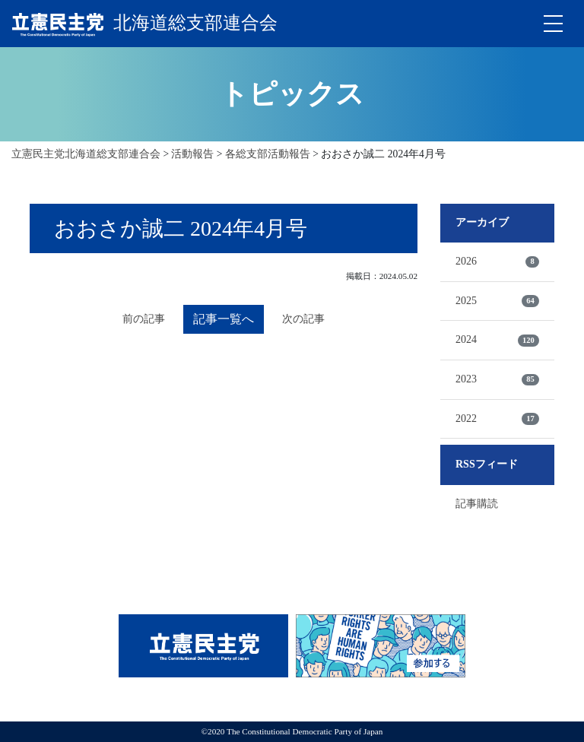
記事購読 (476, 503)
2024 (497, 340)
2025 (497, 301)
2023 (497, 379)
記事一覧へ (223, 318)
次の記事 (303, 319)
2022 (497, 419)
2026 (497, 261)
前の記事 (143, 319)
